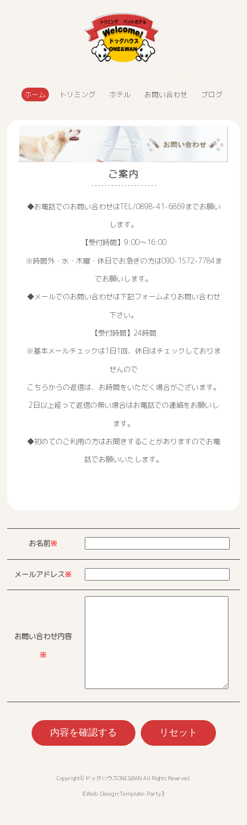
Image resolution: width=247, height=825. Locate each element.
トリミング (77, 94)
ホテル (120, 94)
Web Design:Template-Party (123, 811)
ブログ (212, 94)
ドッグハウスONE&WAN (113, 796)
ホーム (35, 94)
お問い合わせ (165, 94)
